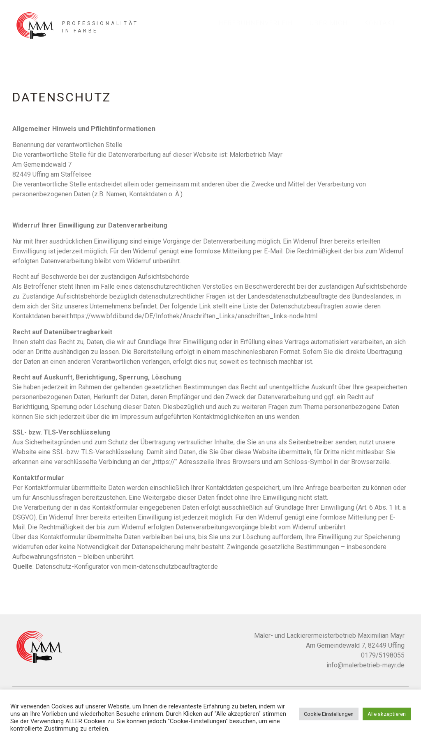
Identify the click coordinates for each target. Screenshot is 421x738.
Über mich (329, 23)
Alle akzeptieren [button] (387, 714)
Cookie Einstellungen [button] (329, 714)
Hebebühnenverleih (256, 23)
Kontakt (380, 23)
